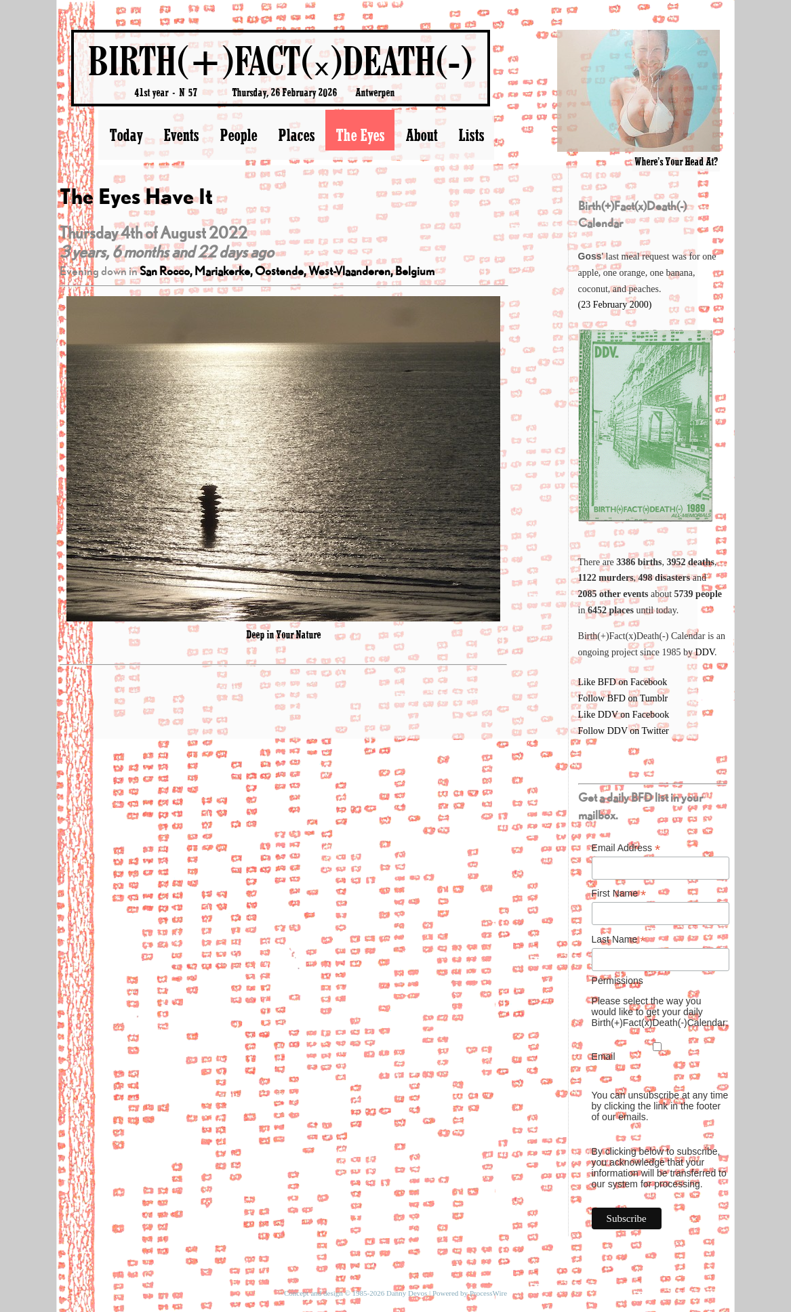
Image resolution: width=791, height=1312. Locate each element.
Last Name (619, 939)
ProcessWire (488, 1293)
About (421, 135)
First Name (619, 893)
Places (296, 135)
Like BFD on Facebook (623, 682)
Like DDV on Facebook (624, 715)
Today (125, 135)
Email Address (626, 848)
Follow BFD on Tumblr (623, 698)
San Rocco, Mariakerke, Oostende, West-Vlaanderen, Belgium (287, 271)
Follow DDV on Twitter (623, 731)
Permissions (617, 980)
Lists (471, 135)
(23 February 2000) (615, 305)
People (238, 135)
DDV (705, 652)
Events (181, 135)
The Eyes (360, 135)
